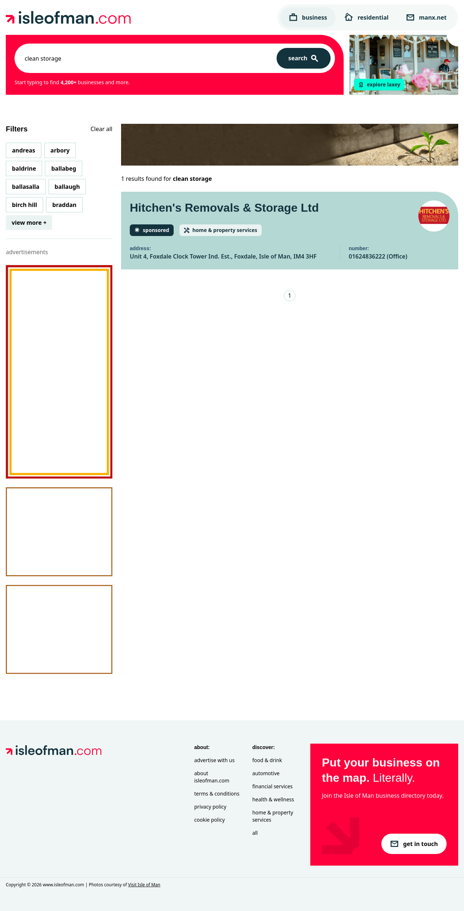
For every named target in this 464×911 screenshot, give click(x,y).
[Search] (304, 58)
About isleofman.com (211, 777)
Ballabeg (63, 168)
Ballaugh (67, 187)
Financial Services (272, 786)
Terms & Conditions (217, 793)
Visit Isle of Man (144, 885)
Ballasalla (26, 187)
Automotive (265, 773)
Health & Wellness (273, 799)
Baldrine (24, 168)
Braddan (64, 205)
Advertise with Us (214, 760)
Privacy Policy (210, 806)
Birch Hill (24, 205)
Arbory (60, 150)
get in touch (414, 843)
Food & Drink (267, 760)
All (255, 832)
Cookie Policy (209, 819)
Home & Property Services (272, 816)
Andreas (23, 150)
